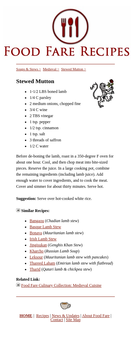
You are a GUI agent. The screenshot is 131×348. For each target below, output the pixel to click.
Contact (57, 319)
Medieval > (51, 69)
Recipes (42, 315)
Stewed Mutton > (73, 69)
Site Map (73, 319)
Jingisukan (38, 245)
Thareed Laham (42, 263)
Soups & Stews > (28, 69)
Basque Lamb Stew (45, 226)
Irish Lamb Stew (43, 239)
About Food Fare (96, 315)
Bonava (36, 233)
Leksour (36, 257)
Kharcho (36, 251)
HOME (26, 315)
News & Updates (65, 315)
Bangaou (37, 220)
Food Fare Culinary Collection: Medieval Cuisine (61, 285)
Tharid (35, 269)
